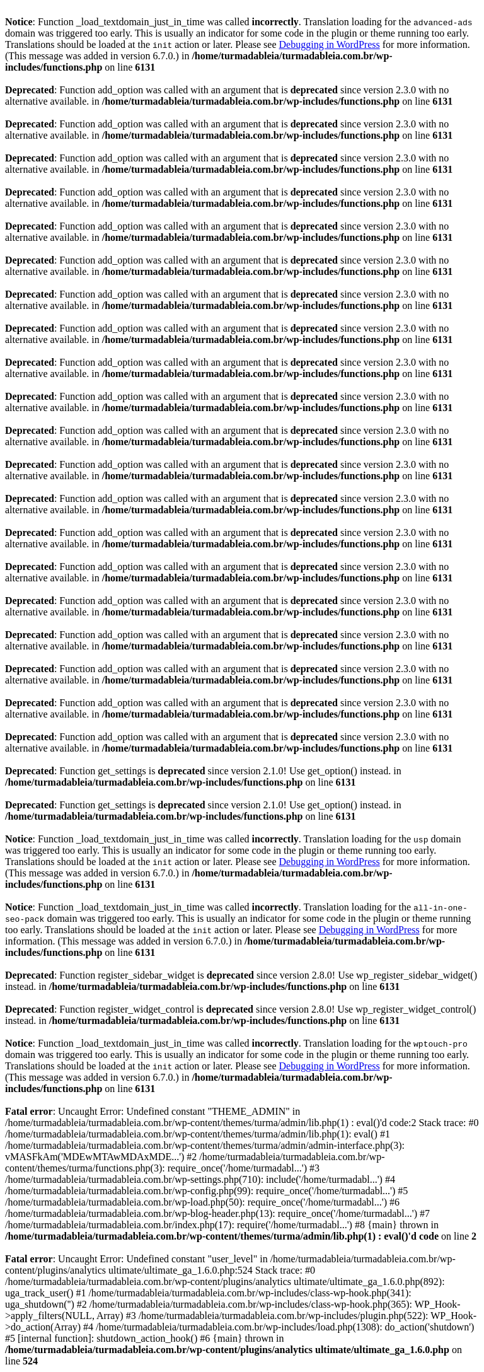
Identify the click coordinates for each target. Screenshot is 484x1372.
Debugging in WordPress (329, 44)
